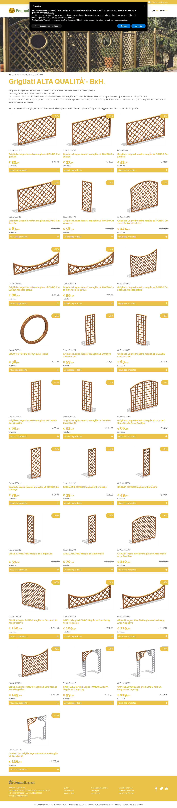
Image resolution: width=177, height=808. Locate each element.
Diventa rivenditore (126, 790)
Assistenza (95, 793)
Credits (140, 804)
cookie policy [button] (49, 13)
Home (11, 74)
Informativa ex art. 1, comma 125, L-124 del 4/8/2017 (90, 804)
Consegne (95, 790)
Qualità (66, 788)
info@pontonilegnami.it (18, 795)
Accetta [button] (138, 26)
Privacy (118, 804)
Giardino (18, 74)
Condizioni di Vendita (99, 788)
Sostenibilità (69, 790)
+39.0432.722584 (18, 793)
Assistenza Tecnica (126, 793)
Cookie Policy (129, 804)
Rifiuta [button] (124, 26)
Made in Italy (69, 793)
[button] (144, 6)
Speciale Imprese (126, 788)
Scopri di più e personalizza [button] (46, 26)
